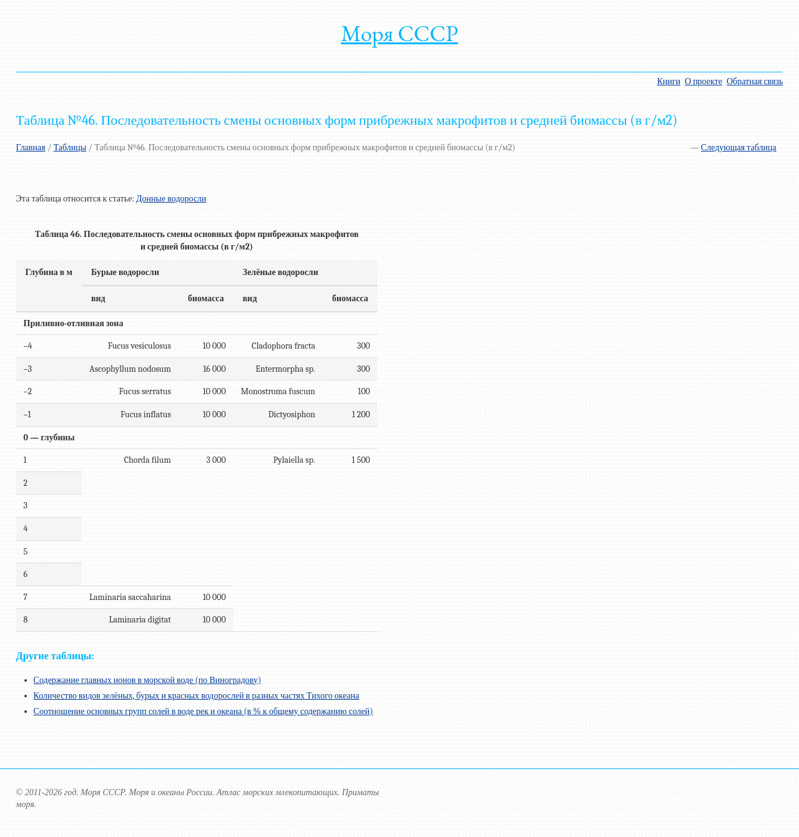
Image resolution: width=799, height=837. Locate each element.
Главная (31, 147)
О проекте (703, 81)
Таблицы (70, 147)
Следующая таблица (739, 147)
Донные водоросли (171, 198)
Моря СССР (399, 33)
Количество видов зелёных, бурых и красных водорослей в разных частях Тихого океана (197, 695)
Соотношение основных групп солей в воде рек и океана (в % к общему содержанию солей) (203, 711)
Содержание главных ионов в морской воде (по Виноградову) (148, 680)
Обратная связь (755, 81)
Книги (668, 81)
